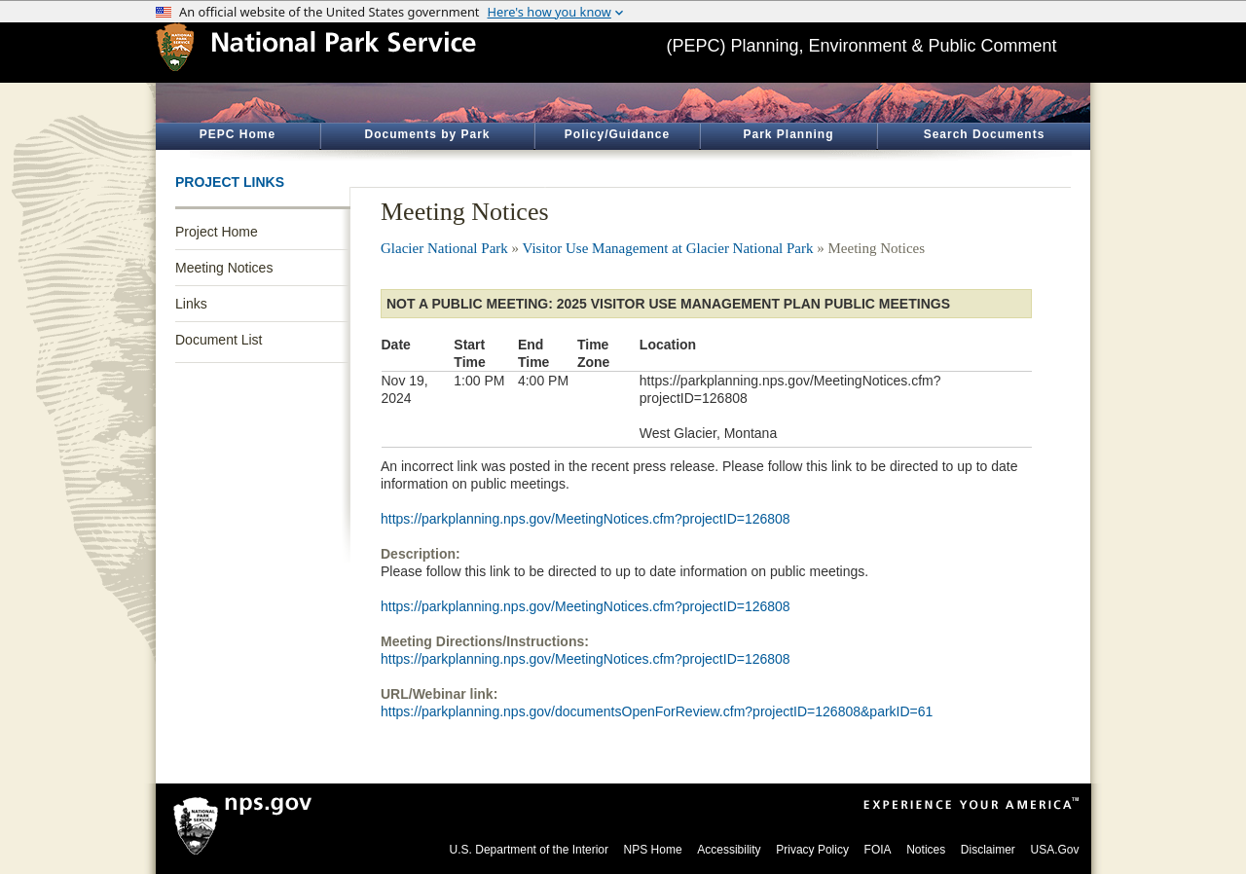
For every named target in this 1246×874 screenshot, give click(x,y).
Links (191, 303)
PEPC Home (237, 134)
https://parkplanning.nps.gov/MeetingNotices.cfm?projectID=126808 (585, 519)
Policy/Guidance (617, 134)
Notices (925, 849)
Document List (218, 339)
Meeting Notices (224, 267)
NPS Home (653, 849)
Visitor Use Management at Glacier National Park (668, 248)
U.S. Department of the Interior (529, 849)
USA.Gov (1054, 849)
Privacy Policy (812, 849)
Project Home (216, 231)
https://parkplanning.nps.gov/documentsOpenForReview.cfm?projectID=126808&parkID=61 (657, 711)
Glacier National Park (444, 248)
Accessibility (728, 849)
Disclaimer (988, 849)
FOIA (878, 849)
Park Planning (788, 134)
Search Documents (984, 134)
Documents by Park (427, 134)
